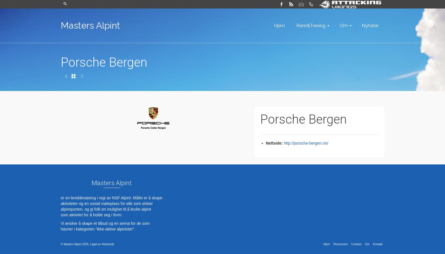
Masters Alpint (90, 25)
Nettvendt (108, 244)
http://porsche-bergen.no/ (306, 143)
